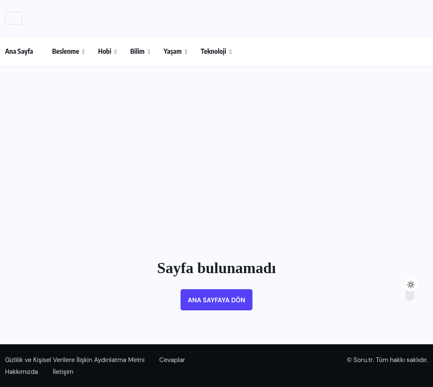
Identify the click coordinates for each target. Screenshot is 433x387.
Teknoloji (213, 51)
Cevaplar (172, 360)
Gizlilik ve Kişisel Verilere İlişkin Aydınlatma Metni (75, 360)
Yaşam (173, 51)
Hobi (104, 51)
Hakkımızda (21, 372)
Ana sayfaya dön (216, 300)
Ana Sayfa (19, 51)
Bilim (137, 51)
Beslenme (65, 51)
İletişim (63, 372)
